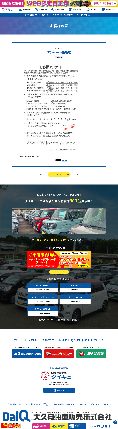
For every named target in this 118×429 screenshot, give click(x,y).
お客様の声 (59, 57)
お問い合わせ (60, 394)
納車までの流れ (57, 10)
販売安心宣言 (59, 408)
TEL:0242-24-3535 (43, 315)
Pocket (64, 160)
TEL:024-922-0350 (75, 292)
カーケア (91, 10)
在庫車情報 (24, 10)
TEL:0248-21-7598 (43, 304)
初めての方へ (23, 408)
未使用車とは (41, 10)
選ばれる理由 (74, 10)
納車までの (47, 408)
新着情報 (70, 416)
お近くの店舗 (108, 10)
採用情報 (86, 416)
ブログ (78, 416)
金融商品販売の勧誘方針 (56, 416)
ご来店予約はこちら (59, 274)
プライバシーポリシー (37, 416)
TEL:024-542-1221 (43, 292)
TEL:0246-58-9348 (75, 304)
